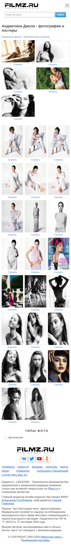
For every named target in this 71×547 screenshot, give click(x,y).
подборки (23, 471)
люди (5, 471)
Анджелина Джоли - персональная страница (25, 36)
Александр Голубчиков (17, 500)
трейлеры (8, 467)
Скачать (18, 64)
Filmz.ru (53, 488)
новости (23, 467)
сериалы (51, 467)
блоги (64, 467)
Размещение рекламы (35, 540)
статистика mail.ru (14, 475)
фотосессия (15, 437)
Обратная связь (51, 537)
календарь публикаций (52, 471)
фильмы (37, 467)
